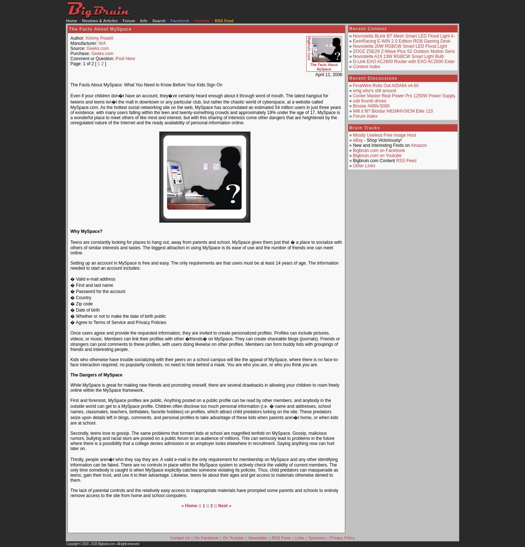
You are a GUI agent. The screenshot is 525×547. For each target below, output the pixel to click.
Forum (129, 21)
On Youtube (233, 538)
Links (299, 538)
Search (159, 21)
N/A (102, 43)
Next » (224, 505)
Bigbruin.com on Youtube (377, 155)
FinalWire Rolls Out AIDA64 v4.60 (386, 85)
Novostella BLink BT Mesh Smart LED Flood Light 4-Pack (408, 36)
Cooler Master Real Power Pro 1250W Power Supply (404, 95)
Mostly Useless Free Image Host (384, 135)
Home (71, 21)
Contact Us (180, 538)
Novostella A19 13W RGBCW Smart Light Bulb (398, 56)
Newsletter (257, 538)
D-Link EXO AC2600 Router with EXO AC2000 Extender (407, 61)
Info (143, 21)
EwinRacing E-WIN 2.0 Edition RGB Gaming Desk (401, 41)
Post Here (125, 58)
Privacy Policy (342, 538)
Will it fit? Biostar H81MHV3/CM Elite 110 (393, 111)
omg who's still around (374, 90)
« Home (189, 505)
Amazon (419, 145)
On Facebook (206, 538)
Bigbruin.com (106, 544)
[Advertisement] (206, 519)
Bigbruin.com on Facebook (379, 150)
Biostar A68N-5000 (371, 106)
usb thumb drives (369, 100)
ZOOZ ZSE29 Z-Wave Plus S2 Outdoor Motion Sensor (406, 51)
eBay (358, 140)
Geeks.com (98, 48)
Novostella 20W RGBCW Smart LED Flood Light (400, 46)
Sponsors (316, 538)
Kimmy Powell (99, 38)
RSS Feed (406, 160)
